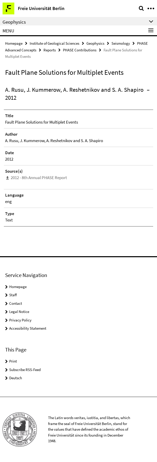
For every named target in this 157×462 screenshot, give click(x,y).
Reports (49, 50)
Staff (13, 294)
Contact (15, 303)
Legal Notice (19, 311)
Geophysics (95, 43)
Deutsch (15, 377)
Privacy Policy (20, 320)
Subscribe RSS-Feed (25, 369)
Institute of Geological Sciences (54, 43)
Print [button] (13, 361)
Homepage (14, 43)
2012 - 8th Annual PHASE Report (39, 177)
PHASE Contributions (79, 50)
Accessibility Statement (27, 328)
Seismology (120, 43)
